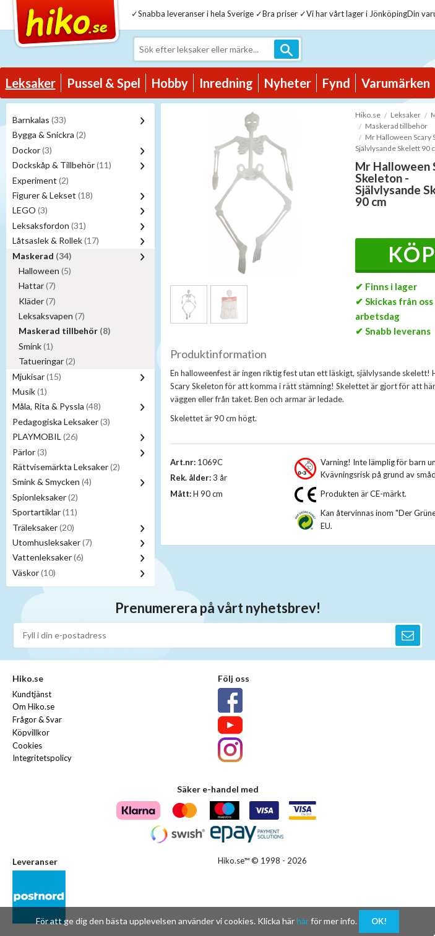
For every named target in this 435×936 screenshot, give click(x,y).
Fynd (336, 82)
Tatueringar (47, 361)
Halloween (45, 270)
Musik (29, 391)
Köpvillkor (31, 732)
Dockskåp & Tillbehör (61, 165)
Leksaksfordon (49, 225)
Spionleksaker (45, 497)
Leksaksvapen (52, 316)
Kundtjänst (31, 694)
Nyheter (287, 82)
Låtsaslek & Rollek (55, 240)
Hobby (170, 82)
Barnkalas (39, 119)
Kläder (37, 301)
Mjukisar (36, 376)
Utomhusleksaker (52, 542)
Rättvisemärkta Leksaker (66, 467)
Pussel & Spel (103, 82)
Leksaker (31, 82)
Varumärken (395, 82)
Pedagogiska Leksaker (61, 421)
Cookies (27, 745)
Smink (36, 346)
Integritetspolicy (42, 758)
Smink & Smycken (52, 481)
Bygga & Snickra (49, 134)
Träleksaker (43, 527)
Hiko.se (368, 114)
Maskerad (42, 256)
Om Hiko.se (33, 706)
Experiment (40, 180)
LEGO (30, 210)
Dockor (32, 150)
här (302, 921)
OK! (379, 921)
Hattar (37, 285)
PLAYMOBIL (45, 436)
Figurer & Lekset (52, 195)
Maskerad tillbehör (65, 330)
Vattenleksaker (48, 557)
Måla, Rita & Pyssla (56, 406)
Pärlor (29, 452)
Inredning (226, 82)
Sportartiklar (44, 512)
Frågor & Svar (37, 719)
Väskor (34, 572)
